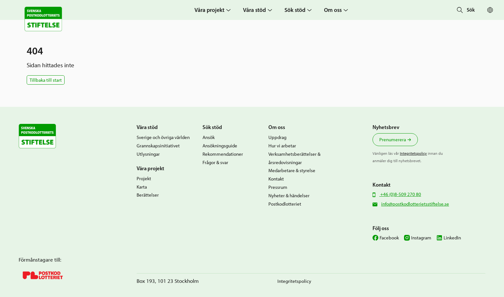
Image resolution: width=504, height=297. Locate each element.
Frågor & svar (215, 162)
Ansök (209, 137)
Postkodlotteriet (284, 204)
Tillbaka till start (46, 80)
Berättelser (148, 195)
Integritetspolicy (413, 153)
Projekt (144, 178)
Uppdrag (277, 137)
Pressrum (277, 187)
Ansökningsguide (220, 146)
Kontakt (276, 179)
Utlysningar (148, 154)
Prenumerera (392, 139)
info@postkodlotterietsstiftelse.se (415, 204)
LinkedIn (452, 238)
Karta (142, 187)
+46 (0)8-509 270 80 (400, 194)
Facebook (389, 238)
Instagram (421, 238)
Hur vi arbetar (282, 146)
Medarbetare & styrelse (291, 170)
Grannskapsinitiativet (158, 146)
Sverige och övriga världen (163, 137)
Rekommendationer (223, 154)
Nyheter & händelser (289, 195)
